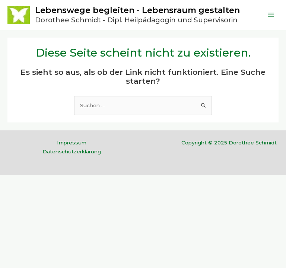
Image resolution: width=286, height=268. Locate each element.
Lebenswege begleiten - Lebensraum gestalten (137, 10)
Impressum (71, 143)
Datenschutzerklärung (71, 151)
